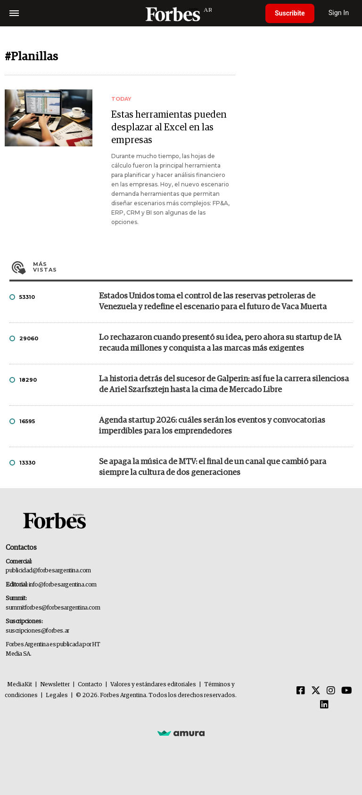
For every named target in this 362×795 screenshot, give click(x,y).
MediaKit (19, 685)
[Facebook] (300, 691)
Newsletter (55, 685)
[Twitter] (316, 691)
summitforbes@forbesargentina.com (53, 608)
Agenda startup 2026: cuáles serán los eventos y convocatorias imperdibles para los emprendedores (212, 426)
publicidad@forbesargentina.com (48, 571)
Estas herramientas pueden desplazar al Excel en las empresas (169, 127)
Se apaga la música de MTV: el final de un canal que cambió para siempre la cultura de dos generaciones (212, 467)
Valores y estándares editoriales (153, 685)
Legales (57, 695)
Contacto (90, 685)
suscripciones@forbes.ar (37, 631)
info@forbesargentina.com (63, 585)
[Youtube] (346, 691)
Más (193, 267)
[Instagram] (331, 691)
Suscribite (290, 13)
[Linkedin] (324, 705)
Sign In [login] (339, 13)
